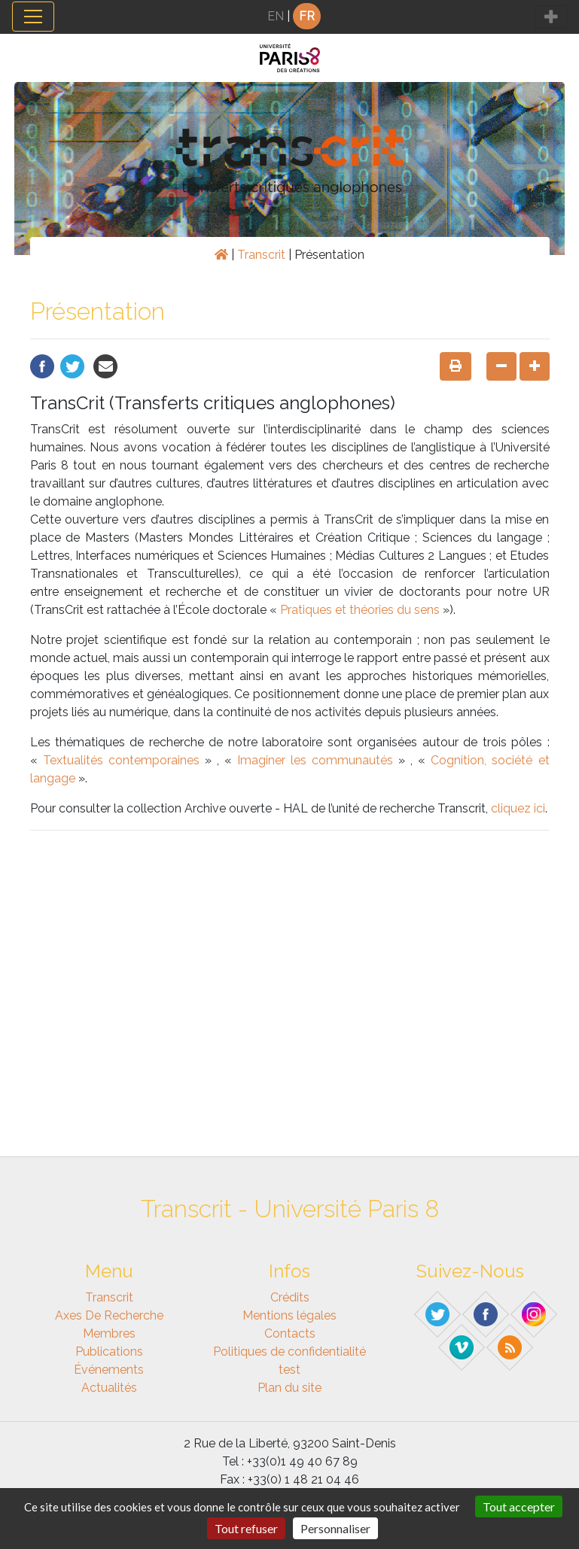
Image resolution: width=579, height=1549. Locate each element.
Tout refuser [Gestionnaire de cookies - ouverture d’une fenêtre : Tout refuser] (246, 1528)
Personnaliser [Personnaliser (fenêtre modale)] (335, 1528)
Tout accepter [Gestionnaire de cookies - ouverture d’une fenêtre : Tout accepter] (519, 1506)
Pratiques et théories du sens (360, 610)
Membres (109, 1333)
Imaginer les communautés (315, 760)
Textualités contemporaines (121, 760)
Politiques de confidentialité (289, 1351)
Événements (109, 1369)
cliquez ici (518, 808)
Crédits (289, 1297)
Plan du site (289, 1387)
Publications (109, 1351)
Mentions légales (289, 1315)
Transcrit (261, 255)
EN (275, 16)
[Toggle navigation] (33, 17)
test (289, 1369)
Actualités (109, 1387)
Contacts (289, 1333)
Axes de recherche (109, 1315)
